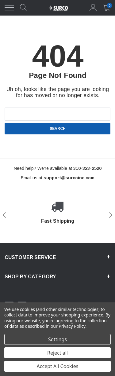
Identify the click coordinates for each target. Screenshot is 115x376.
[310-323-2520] (87, 168)
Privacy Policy (72, 326)
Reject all (57, 352)
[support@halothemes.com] (69, 178)
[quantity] (106, 7)
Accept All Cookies (58, 366)
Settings (57, 339)
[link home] (58, 7)
